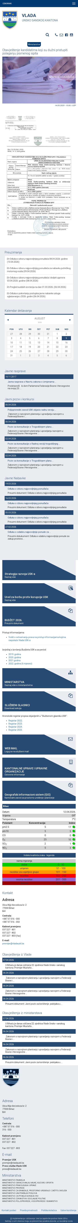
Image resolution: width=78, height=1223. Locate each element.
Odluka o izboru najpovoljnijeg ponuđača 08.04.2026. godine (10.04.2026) (37, 260)
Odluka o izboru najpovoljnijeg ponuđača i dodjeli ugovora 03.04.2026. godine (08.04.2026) (36, 279)
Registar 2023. (15, 723)
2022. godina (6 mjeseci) (20, 663)
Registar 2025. (15, 730)
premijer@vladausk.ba (13, 943)
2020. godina (14, 657)
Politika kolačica (49, 1210)
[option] (20, 118)
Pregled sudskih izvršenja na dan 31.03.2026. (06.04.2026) (36, 287)
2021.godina (14, 660)
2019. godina (14, 654)
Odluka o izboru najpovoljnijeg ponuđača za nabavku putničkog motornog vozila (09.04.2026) (39, 270)
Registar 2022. (15, 720)
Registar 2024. (15, 727)
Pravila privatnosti (28, 1210)
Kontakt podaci (9, 1210)
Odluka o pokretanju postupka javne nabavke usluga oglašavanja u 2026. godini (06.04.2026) (33, 295)
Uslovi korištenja (68, 1210)
